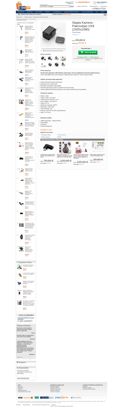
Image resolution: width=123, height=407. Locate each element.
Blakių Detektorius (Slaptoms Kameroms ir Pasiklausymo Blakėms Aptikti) (29, 90)
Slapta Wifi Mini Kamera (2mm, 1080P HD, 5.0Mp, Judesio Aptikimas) (29, 61)
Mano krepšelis (102, 2)
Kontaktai (20, 389)
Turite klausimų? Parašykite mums (40, 404)
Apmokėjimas (94, 6)
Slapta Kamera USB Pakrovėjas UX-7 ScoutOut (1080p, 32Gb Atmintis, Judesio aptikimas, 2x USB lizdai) (81, 156)
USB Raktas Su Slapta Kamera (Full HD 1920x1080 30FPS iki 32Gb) (47, 156)
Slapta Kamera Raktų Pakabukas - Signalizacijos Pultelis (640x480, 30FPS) (30, 214)
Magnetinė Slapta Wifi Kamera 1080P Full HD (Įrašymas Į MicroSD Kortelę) (30, 124)
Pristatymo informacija (55, 389)
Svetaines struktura (87, 387)
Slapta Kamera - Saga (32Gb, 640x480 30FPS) (29, 51)
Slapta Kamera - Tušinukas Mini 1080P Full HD (29, 170)
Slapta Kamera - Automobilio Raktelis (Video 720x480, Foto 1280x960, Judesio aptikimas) (30, 181)
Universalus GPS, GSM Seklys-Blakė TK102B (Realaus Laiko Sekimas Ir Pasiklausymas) (29, 226)
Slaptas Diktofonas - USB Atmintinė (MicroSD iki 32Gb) (30, 203)
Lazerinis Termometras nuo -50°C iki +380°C (29, 273)
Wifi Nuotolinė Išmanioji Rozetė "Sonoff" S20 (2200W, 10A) (97, 155)
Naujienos (85, 386)
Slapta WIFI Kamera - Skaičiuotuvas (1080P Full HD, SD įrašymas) (29, 249)
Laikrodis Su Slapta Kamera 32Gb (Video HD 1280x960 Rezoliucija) (30, 237)
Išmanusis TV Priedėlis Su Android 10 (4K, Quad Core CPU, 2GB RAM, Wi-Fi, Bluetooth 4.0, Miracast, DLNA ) (29, 303)
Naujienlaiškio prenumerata (24, 391)
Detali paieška (26, 404)
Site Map (18, 404)
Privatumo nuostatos (55, 391)
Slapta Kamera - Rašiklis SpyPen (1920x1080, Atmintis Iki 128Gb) (30, 27)
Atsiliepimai (20, 387)
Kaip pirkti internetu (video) (89, 389)
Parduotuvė (19, 17)
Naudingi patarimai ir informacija (93, 385)
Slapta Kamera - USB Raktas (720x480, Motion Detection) (29, 79)
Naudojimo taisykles (55, 386)
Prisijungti (104, 6)
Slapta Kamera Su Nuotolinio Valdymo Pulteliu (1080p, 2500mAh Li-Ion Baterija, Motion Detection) (30, 39)
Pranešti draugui (76, 32)
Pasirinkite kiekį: (85, 48)
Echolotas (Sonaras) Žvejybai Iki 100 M (28, 265)
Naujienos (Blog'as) (22, 390)
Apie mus (20, 386)
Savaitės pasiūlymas (61, 14)
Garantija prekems (54, 387)
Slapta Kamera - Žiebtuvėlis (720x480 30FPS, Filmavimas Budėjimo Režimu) (29, 115)
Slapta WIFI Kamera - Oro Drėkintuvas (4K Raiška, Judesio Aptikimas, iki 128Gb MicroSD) (64, 156)
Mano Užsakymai (82, 6)
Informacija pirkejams (57, 385)
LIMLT (19, 385)
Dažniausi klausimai (55, 390)
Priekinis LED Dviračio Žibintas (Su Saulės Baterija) (28, 282)
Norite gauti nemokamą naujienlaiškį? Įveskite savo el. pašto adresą (24, 372)
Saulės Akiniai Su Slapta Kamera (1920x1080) (29, 71)
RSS (54, 404)
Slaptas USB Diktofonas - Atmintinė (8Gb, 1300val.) (29, 193)
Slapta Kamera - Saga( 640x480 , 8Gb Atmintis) (29, 134)
